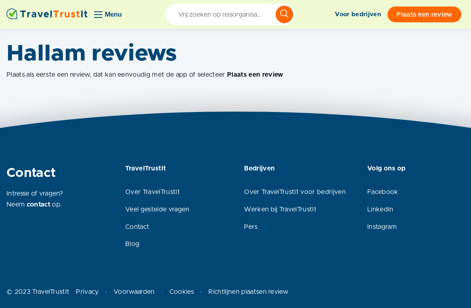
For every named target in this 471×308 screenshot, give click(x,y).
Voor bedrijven (358, 14)
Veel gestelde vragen (157, 209)
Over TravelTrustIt (152, 192)
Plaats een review (424, 14)
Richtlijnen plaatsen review (248, 292)
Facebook (382, 192)
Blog (132, 244)
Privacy (87, 292)
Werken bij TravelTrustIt (280, 209)
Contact (137, 227)
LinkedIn (380, 209)
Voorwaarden (134, 292)
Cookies (181, 292)
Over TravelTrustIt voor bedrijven (295, 192)
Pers (250, 227)
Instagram (382, 227)
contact (38, 204)
